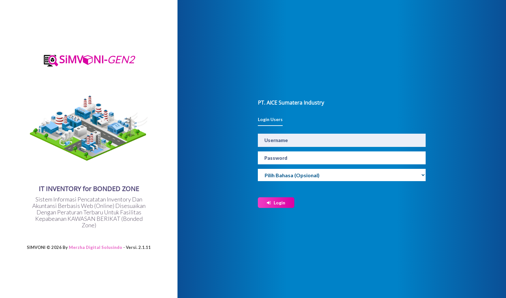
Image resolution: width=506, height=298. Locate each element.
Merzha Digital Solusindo (95, 247)
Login (276, 202)
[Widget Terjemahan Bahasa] (342, 175)
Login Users (270, 119)
